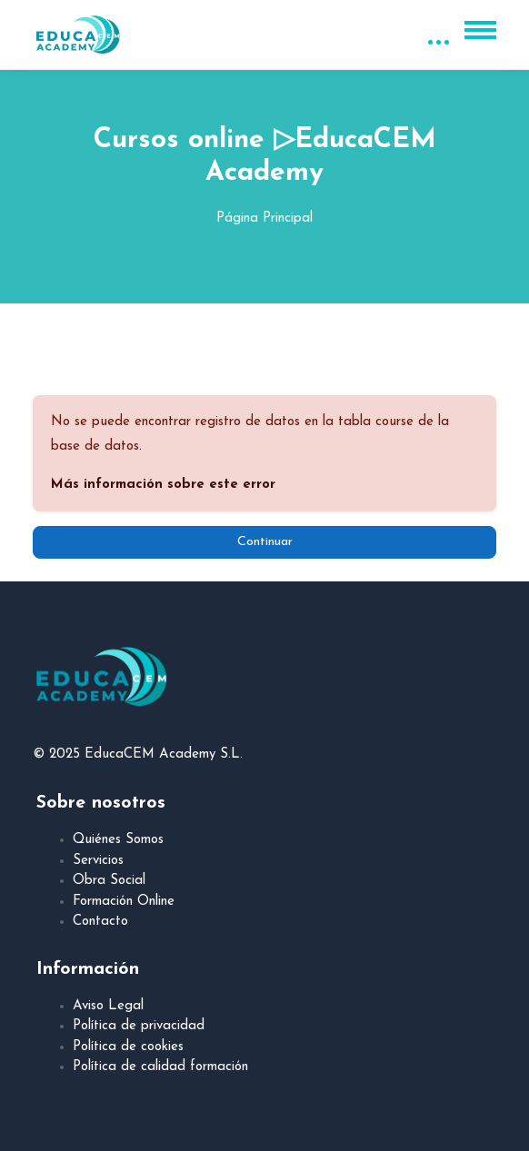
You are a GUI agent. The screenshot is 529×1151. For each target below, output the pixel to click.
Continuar (265, 542)
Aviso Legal (108, 1006)
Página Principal (264, 218)
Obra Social (109, 881)
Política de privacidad (139, 1026)
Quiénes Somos (118, 840)
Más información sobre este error (163, 484)
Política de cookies (128, 1047)
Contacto (100, 921)
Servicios (98, 861)
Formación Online (124, 901)
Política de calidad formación (160, 1067)
